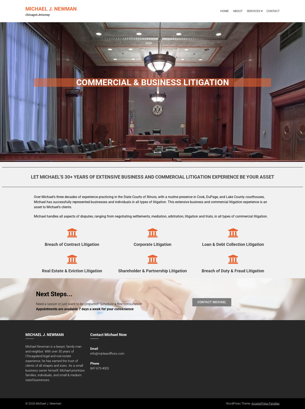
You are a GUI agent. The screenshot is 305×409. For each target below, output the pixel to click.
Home (224, 11)
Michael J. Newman (51, 9)
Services (253, 11)
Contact (273, 11)
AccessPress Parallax (265, 403)
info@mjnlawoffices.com (107, 353)
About (238, 11)
